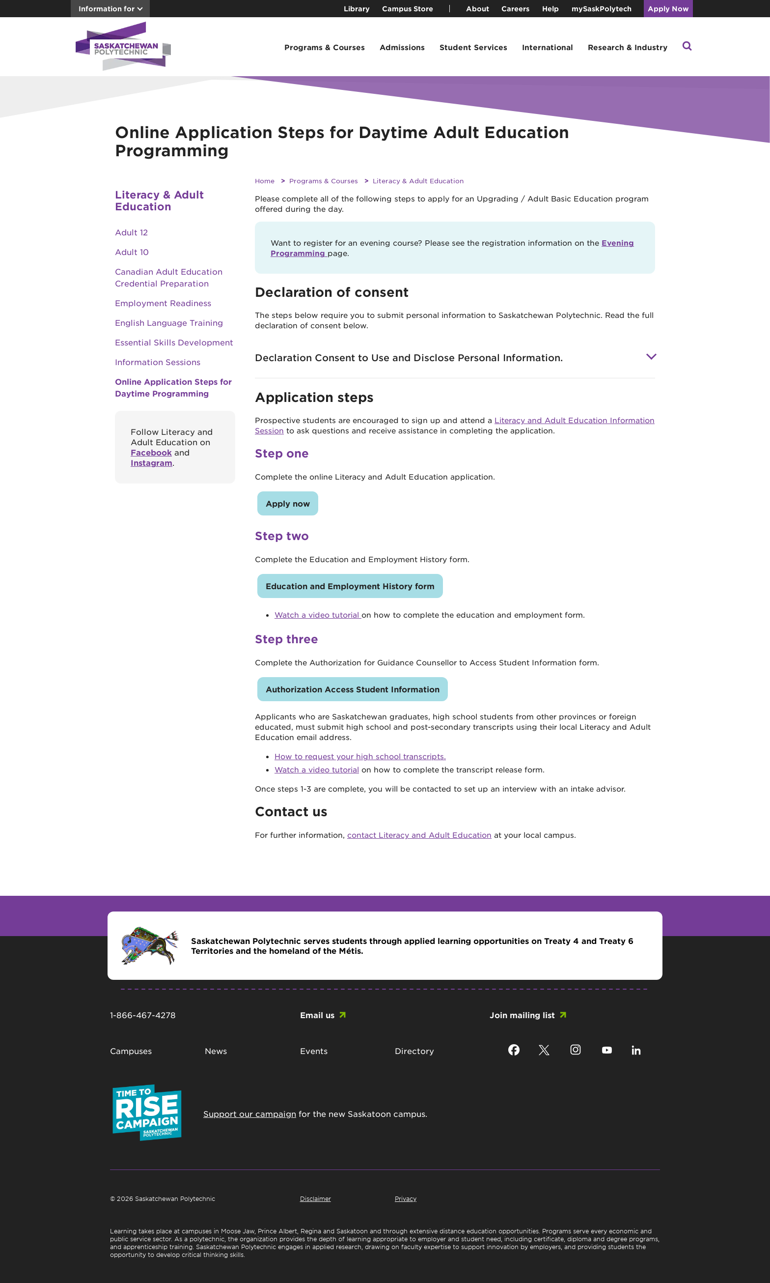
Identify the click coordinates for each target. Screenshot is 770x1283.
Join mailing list (522, 1015)
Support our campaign (249, 1113)
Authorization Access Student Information (353, 689)
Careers (515, 8)
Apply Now (668, 8)
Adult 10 (132, 252)
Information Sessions (157, 362)
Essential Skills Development (174, 342)
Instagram (151, 462)
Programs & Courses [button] (324, 47)
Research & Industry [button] (627, 47)
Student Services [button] (473, 47)
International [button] (547, 47)
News (216, 1050)
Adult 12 (131, 232)
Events (314, 1050)
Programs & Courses (323, 180)
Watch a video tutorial (318, 614)
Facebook (151, 452)
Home (265, 180)
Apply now (288, 503)
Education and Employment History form (350, 586)
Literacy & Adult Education (418, 180)
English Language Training (169, 322)
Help (550, 8)
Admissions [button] (402, 47)
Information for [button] (107, 8)
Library (357, 8)
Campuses (131, 1050)
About (477, 8)
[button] (687, 46)
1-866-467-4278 (143, 1015)
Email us (317, 1015)
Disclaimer (315, 1198)
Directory (414, 1050)
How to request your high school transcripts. (360, 756)
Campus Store (407, 8)
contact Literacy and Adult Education (419, 834)
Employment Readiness (163, 303)
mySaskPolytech (602, 8)
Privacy (405, 1198)
